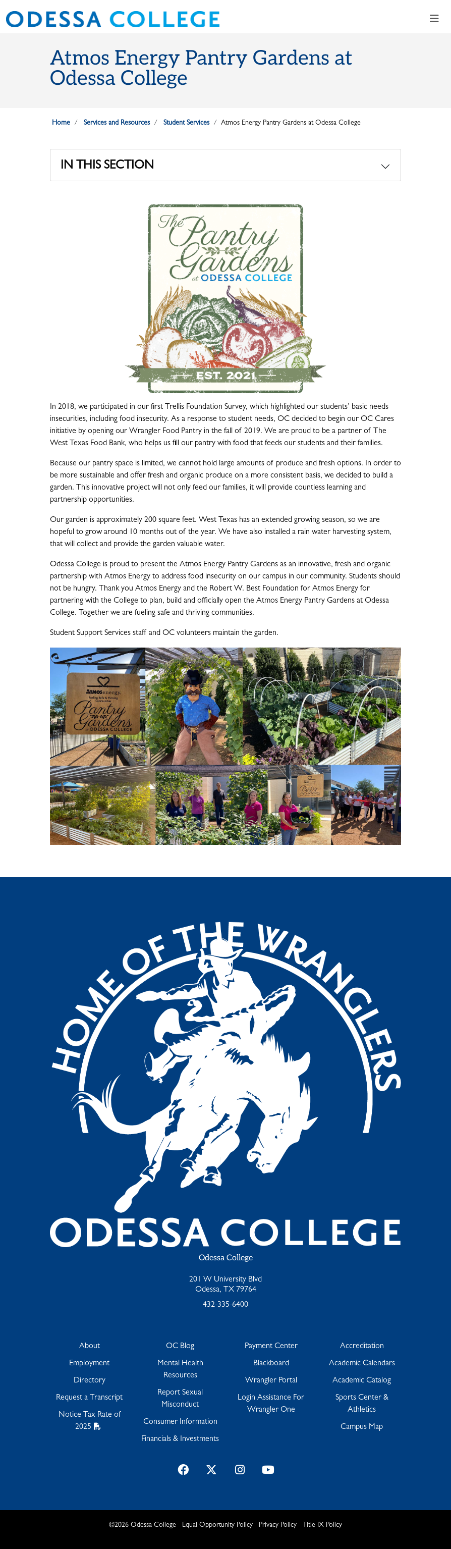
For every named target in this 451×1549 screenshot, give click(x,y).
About (89, 1347)
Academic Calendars (362, 1364)
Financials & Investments (180, 1439)
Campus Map (362, 1427)
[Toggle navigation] (434, 19)
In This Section (107, 167)
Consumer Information (180, 1422)
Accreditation (362, 1347)
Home (61, 123)
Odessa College (226, 1258)
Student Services (186, 123)
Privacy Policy (278, 1525)
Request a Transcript (89, 1398)
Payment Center (271, 1347)
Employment (89, 1364)
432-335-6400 (225, 1305)
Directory (89, 1381)
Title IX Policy (322, 1525)
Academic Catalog (361, 1381)
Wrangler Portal (271, 1381)
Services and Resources (117, 123)
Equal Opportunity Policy (217, 1525)
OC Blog (180, 1347)
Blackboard (271, 1364)
